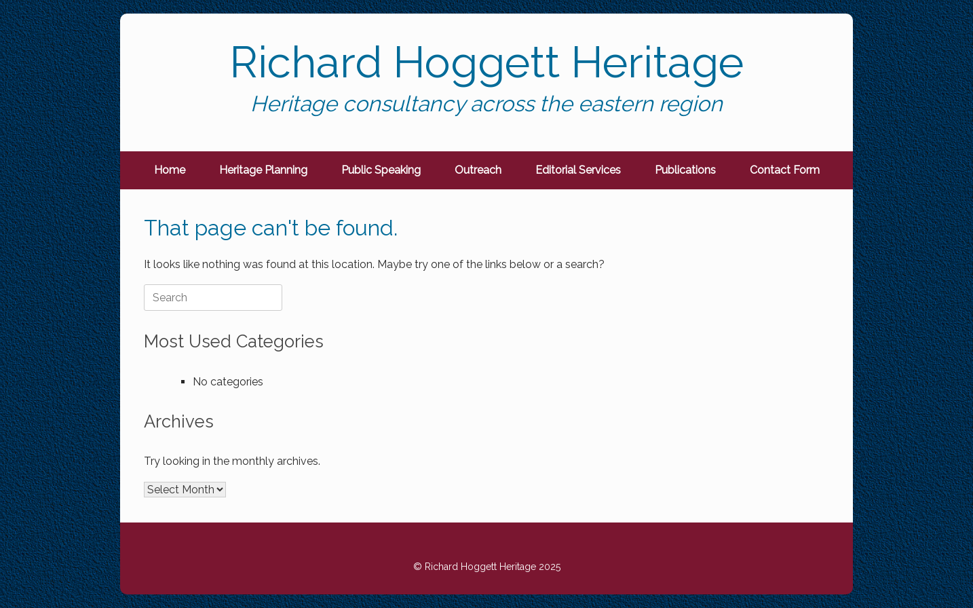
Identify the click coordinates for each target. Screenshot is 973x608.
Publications (685, 170)
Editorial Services (578, 170)
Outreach (478, 170)
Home (169, 170)
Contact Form (785, 170)
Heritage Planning (263, 170)
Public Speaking (381, 170)
